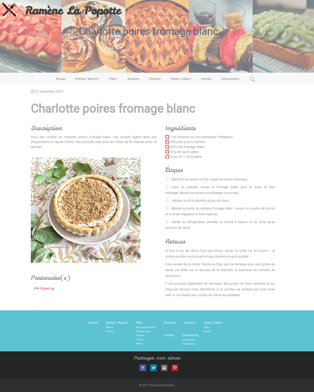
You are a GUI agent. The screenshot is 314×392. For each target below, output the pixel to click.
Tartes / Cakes (181, 78)
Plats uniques (143, 331)
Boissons (133, 78)
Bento (139, 343)
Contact (206, 78)
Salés (206, 327)
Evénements (188, 339)
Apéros (109, 327)
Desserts (155, 78)
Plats (113, 78)
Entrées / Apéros (87, 78)
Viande (139, 339)
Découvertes (230, 78)
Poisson (140, 335)
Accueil (60, 78)
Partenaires (188, 344)
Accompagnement (146, 327)
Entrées (110, 331)
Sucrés (207, 331)
